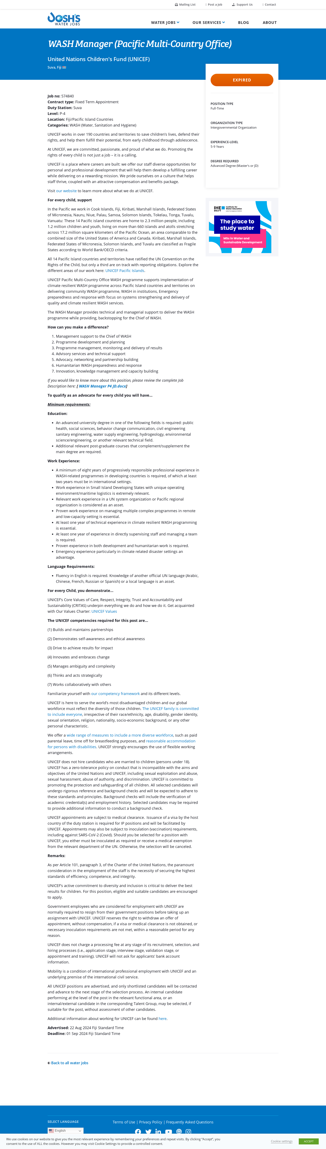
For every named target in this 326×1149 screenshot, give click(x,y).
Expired (242, 80)
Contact (269, 4)
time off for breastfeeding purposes (105, 740)
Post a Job (214, 4)
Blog (243, 22)
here (163, 1018)
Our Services (207, 22)
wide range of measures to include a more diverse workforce (120, 735)
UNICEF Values (104, 611)
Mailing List (185, 4)
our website (66, 190)
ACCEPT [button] (309, 1141)
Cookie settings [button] (282, 1141)
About (270, 22)
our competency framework (115, 693)
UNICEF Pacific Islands (124, 270)
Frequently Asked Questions (189, 1121)
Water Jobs (163, 22)
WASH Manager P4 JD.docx (102, 386)
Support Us (242, 4)
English (57, 1130)
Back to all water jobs (68, 1062)
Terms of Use (124, 1121)
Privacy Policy (150, 1121)
